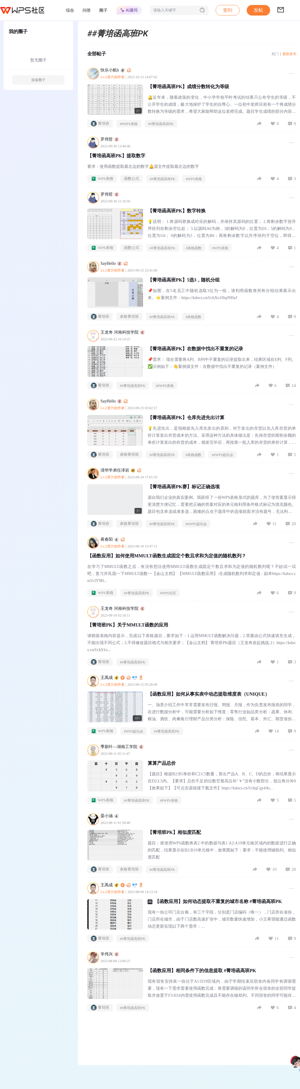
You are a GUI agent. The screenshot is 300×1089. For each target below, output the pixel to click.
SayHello (114, 263)
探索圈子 (38, 80)
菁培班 (100, 124)
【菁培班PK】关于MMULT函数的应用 (127, 624)
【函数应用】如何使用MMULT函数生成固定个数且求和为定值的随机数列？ (166, 555)
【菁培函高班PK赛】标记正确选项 (184, 486)
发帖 (258, 10)
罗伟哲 (109, 139)
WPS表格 (102, 179)
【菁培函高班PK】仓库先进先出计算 (186, 417)
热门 (275, 54)
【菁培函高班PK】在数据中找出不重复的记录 (195, 348)
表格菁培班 (129, 316)
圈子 (103, 10)
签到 (227, 10)
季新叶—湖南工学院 (122, 747)
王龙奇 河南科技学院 (122, 332)
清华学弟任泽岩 (121, 470)
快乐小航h (115, 70)
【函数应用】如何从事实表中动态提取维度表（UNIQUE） (209, 694)
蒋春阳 (112, 539)
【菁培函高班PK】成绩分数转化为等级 (188, 86)
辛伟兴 (109, 954)
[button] (258, 10)
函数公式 (131, 178)
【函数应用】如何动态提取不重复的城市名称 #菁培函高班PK (218, 901)
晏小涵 (109, 816)
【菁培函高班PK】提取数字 (116, 155)
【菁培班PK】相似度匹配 (174, 832)
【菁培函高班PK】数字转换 (177, 210)
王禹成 (121, 677)
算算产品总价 (162, 763)
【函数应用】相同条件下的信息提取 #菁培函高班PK (202, 970)
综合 (70, 10)
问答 (87, 10)
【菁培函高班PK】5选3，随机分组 (184, 279)
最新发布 (289, 54)
